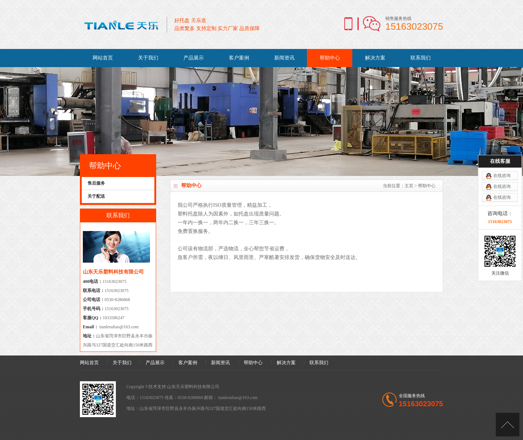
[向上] (507, 424)
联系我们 (420, 58)
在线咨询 (502, 160)
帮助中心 (330, 58)
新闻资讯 (284, 58)
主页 (409, 185)
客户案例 (239, 58)
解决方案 (375, 58)
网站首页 (103, 58)
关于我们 (148, 58)
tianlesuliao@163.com (118, 326)
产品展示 (193, 58)
